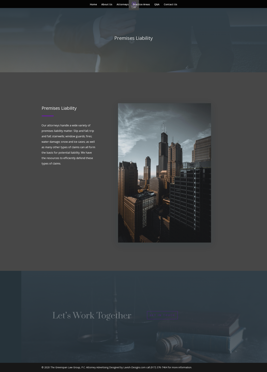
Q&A (156, 4)
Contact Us (170, 4)
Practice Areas (141, 4)
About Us (106, 4)
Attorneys (123, 4)
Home (93, 4)
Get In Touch (162, 315)
